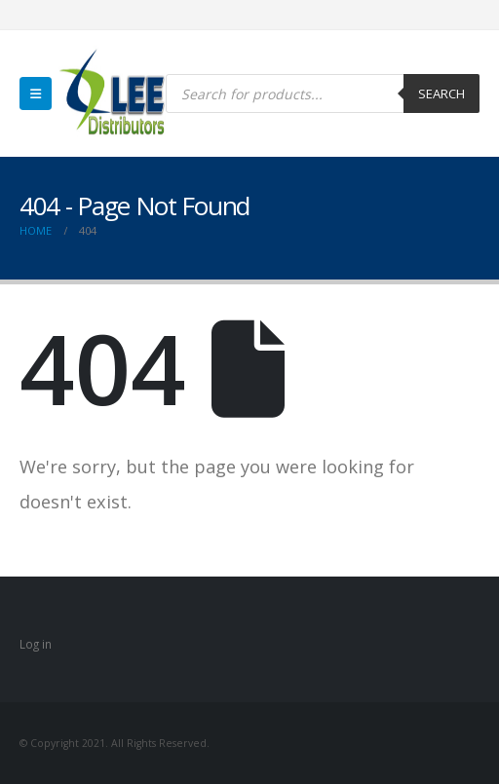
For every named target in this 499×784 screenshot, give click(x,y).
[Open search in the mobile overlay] (323, 93)
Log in (35, 644)
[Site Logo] (112, 93)
